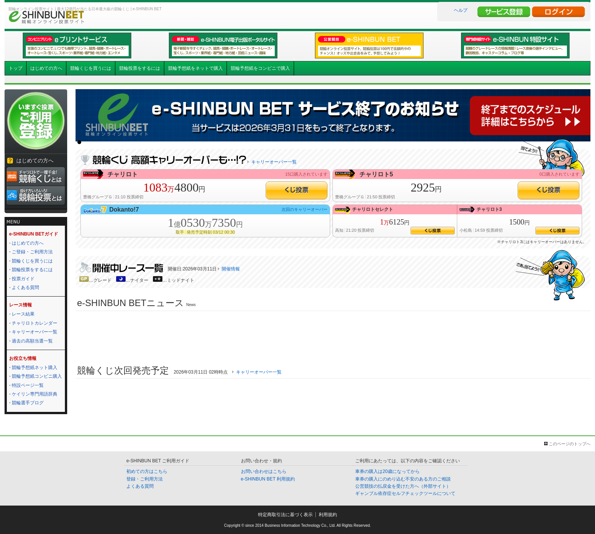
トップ (15, 68)
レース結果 (23, 314)
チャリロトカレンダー (34, 323)
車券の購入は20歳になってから (387, 471)
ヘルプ (461, 10)
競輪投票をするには (139, 68)
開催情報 (231, 269)
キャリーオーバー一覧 (34, 332)
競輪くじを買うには (90, 68)
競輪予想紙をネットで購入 (195, 68)
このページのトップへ (569, 443)
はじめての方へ (46, 68)
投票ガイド (23, 278)
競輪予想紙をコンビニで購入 (260, 68)
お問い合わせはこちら (263, 471)
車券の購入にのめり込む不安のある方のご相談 (403, 479)
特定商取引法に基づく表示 (285, 514)
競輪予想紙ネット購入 (34, 367)
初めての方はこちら (146, 471)
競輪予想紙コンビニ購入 (37, 376)
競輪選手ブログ (28, 402)
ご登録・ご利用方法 (32, 251)
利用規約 (328, 514)
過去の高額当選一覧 (32, 341)
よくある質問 (25, 287)
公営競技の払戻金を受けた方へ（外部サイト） (403, 486)
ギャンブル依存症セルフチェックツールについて (405, 493)
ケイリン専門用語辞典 (34, 394)
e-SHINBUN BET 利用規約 (268, 479)
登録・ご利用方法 (144, 479)
